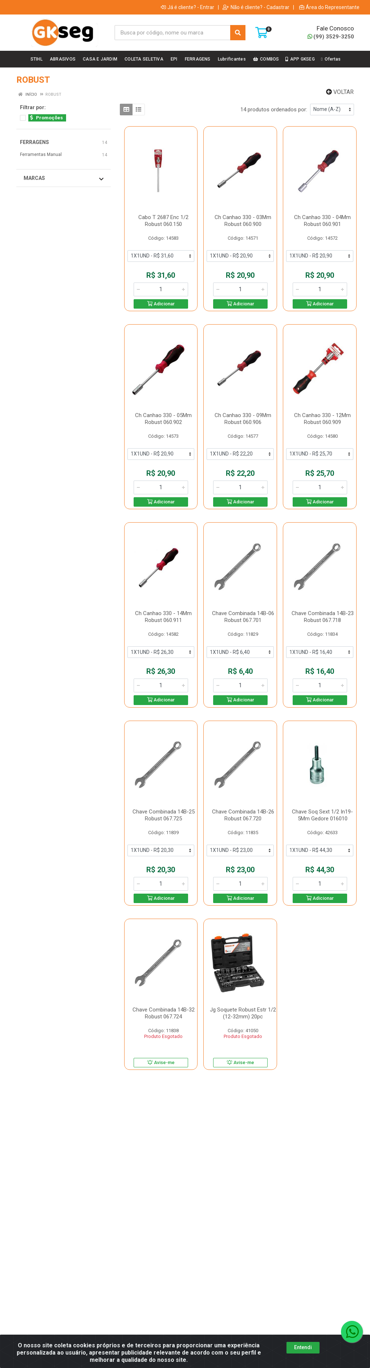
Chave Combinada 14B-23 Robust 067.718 (323, 616)
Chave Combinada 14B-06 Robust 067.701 (243, 616)
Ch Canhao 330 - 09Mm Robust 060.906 (243, 418)
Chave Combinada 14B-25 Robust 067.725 (164, 815)
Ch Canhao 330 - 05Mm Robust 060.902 (163, 418)
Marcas (63, 178)
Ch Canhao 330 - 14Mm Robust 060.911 (163, 616)
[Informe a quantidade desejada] (161, 289)
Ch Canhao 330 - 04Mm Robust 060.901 (322, 220)
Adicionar (161, 303)
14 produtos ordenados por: (273, 109)
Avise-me (161, 1062)
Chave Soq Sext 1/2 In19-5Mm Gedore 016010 (322, 815)
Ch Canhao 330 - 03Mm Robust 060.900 (243, 220)
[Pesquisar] (237, 32)
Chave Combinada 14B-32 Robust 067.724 (164, 1013)
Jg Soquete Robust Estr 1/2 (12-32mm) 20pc (243, 1013)
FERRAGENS (34, 142)
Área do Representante (329, 7)
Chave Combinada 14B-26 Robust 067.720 (243, 815)
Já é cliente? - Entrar (187, 7)
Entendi (303, 1352)
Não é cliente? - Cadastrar (256, 7)
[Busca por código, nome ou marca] (172, 32)
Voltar (340, 91)
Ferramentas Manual (41, 154)
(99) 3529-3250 (331, 36)
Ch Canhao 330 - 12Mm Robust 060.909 (322, 418)
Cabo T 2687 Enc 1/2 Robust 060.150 (163, 220)
